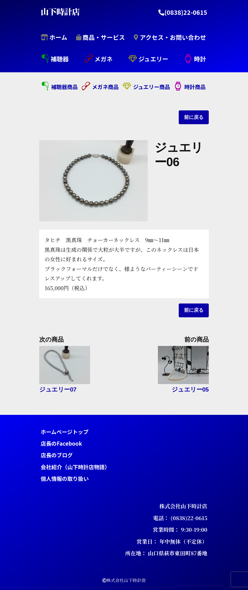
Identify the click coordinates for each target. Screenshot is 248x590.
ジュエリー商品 (151, 86)
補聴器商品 (64, 86)
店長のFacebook (61, 443)
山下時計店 (60, 11)
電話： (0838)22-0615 (180, 517)
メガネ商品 (105, 86)
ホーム (58, 37)
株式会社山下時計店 (183, 506)
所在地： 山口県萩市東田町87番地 (166, 553)
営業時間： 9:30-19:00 (180, 529)
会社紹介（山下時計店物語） (75, 466)
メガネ (103, 58)
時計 (200, 58)
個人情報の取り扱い (65, 478)
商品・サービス (104, 37)
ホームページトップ (64, 431)
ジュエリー (153, 58)
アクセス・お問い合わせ (173, 37)
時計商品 (195, 86)
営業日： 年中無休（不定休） (172, 541)
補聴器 (60, 58)
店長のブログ (57, 455)
